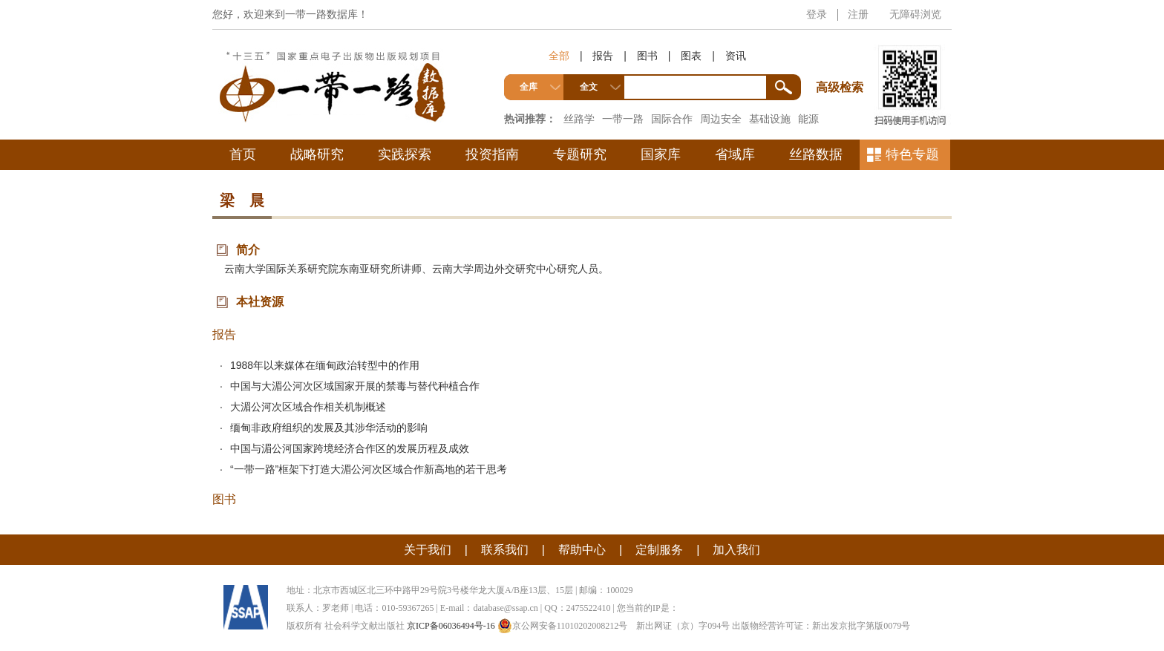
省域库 (735, 154)
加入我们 (736, 549)
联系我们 (505, 549)
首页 (242, 154)
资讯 (735, 56)
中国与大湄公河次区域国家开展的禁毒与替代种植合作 (355, 386)
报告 (602, 56)
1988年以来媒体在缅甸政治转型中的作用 (324, 365)
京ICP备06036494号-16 (451, 626)
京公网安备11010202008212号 (562, 625)
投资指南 (492, 154)
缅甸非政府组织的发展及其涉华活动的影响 (329, 428)
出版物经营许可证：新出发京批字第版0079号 (821, 626)
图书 (647, 56)
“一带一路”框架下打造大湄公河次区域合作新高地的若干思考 (368, 469)
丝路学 (579, 119)
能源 (808, 119)
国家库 (661, 154)
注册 (858, 14)
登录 (816, 14)
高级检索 (842, 60)
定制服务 (659, 549)
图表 (691, 56)
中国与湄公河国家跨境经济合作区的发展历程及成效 (349, 448)
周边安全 (721, 119)
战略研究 (317, 154)
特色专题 (912, 154)
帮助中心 (582, 549)
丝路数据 (816, 154)
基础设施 (770, 119)
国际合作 (672, 119)
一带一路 (623, 119)
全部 (559, 56)
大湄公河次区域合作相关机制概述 (308, 407)
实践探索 (404, 154)
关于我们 (427, 549)
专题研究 (579, 154)
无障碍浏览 (915, 14)
